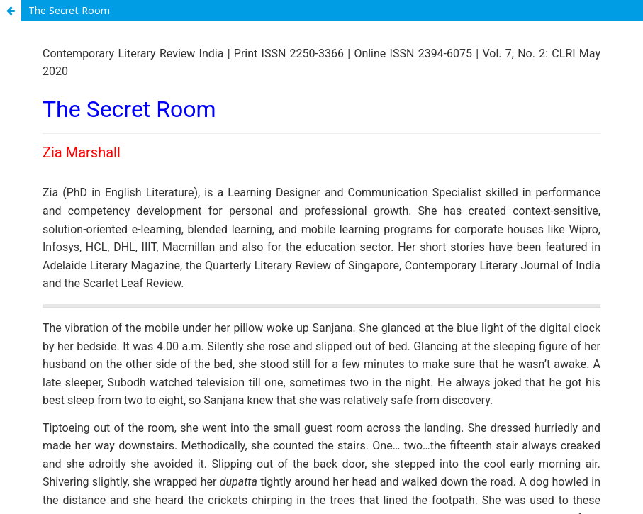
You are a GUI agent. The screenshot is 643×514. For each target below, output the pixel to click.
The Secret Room (69, 10)
